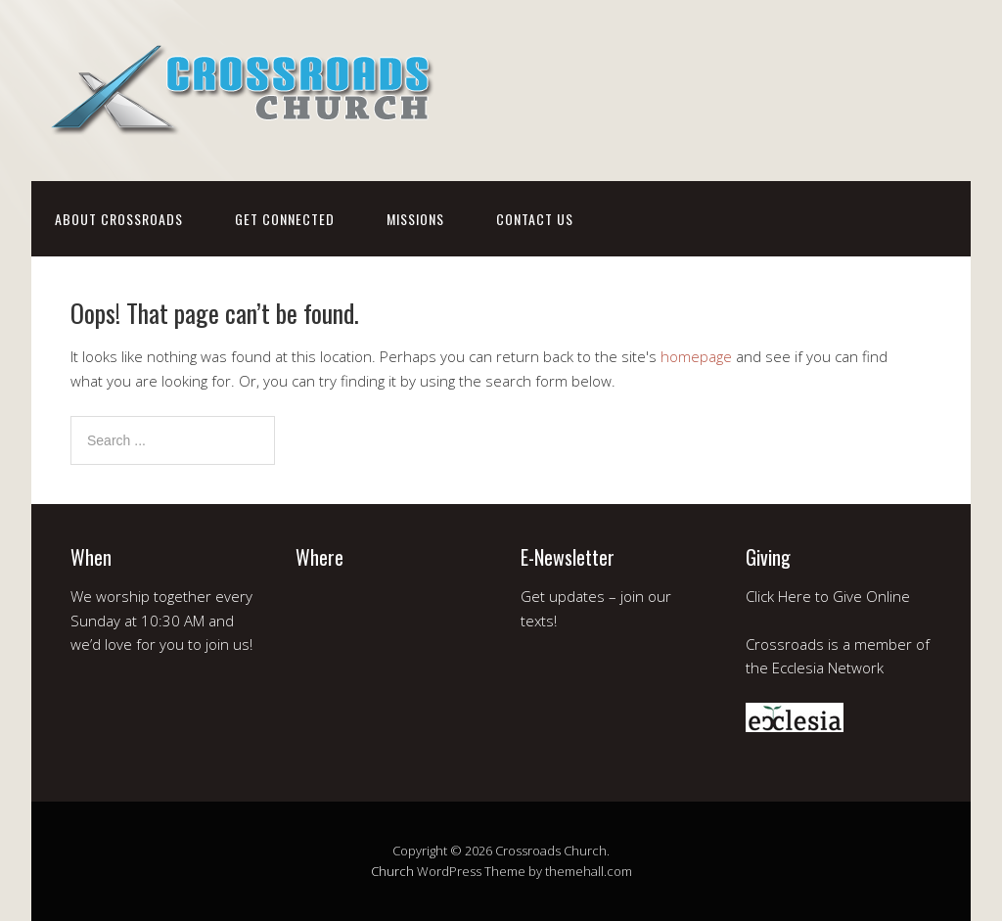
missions (415, 218)
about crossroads (119, 218)
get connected (285, 218)
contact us (534, 218)
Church (392, 871)
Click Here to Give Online (828, 596)
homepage (696, 356)
